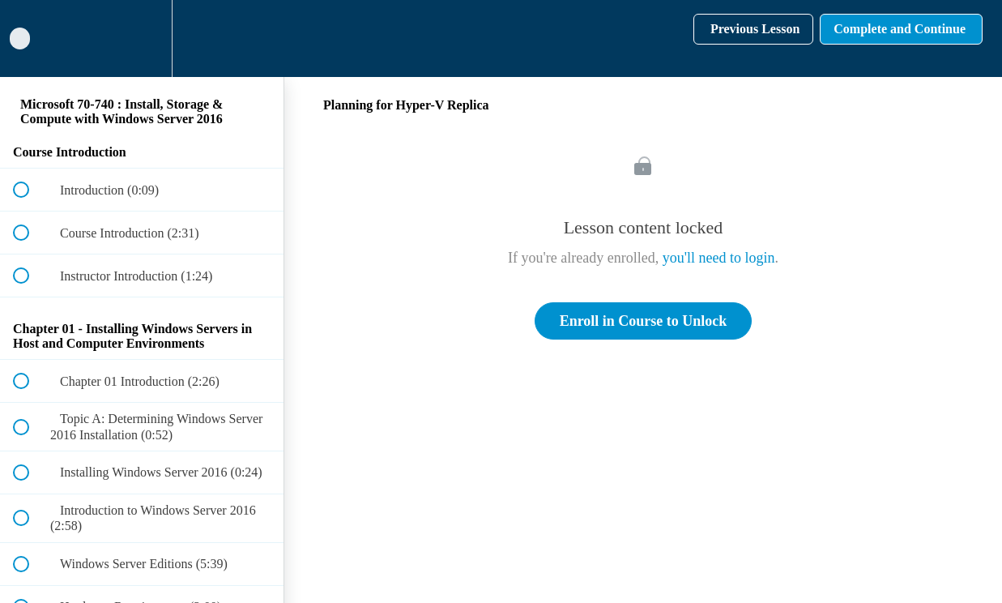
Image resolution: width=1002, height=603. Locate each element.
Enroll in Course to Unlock (643, 321)
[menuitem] (142, 38)
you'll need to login (719, 258)
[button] (30, 38)
